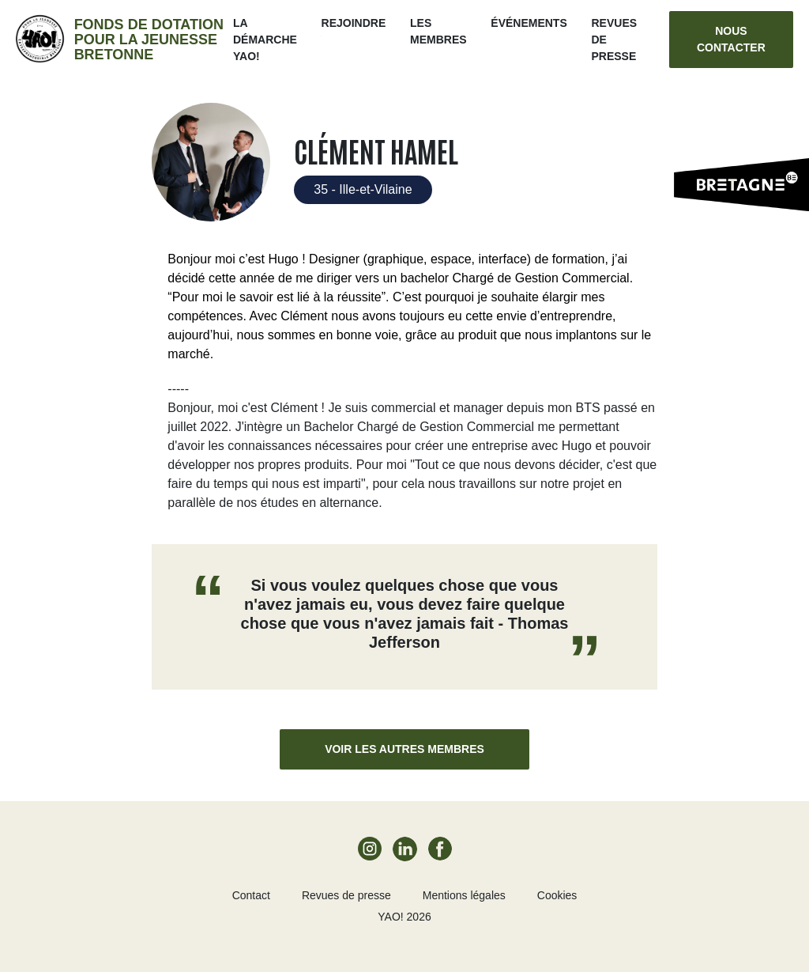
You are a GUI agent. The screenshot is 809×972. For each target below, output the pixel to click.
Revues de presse (346, 895)
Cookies (557, 895)
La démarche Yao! (265, 39)
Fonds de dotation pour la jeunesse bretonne (149, 39)
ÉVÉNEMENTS (528, 23)
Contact (251, 895)
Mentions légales (464, 895)
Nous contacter (731, 39)
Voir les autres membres (404, 749)
